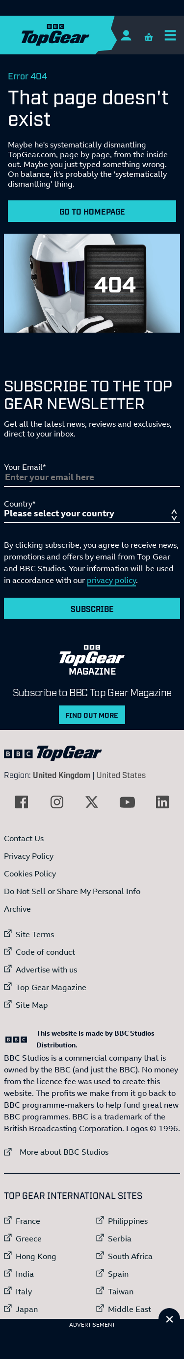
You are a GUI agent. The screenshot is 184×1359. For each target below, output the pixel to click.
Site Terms (35, 934)
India (25, 1274)
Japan (27, 1309)
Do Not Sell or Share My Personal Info (72, 891)
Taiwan (120, 1291)
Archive (17, 909)
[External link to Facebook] (21, 802)
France (28, 1221)
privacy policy (111, 580)
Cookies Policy (30, 873)
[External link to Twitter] (91, 802)
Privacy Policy (28, 856)
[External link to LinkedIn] (162, 802)
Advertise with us (46, 969)
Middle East (129, 1309)
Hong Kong (36, 1256)
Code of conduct (45, 952)
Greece (29, 1238)
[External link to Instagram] (57, 802)
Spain (118, 1274)
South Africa (130, 1256)
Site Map (32, 1005)
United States (121, 774)
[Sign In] (125, 35)
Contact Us (24, 838)
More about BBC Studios (56, 1151)
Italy (24, 1291)
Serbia (119, 1238)
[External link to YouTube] (127, 802)
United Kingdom (61, 774)
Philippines (128, 1221)
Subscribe (92, 608)
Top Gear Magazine (51, 987)
